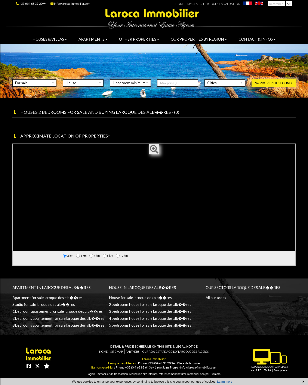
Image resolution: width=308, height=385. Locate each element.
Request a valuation (223, 4)
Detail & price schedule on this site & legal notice (154, 346)
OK (289, 3)
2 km (68, 256)
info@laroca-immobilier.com (70, 3)
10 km (122, 256)
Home (179, 4)
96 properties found (273, 89)
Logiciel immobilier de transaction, (108, 374)
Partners (132, 351)
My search (195, 4)
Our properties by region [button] (199, 39)
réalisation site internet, (144, 374)
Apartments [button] (92, 39)
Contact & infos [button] (256, 39)
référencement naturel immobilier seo (182, 374)
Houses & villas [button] (50, 39)
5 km (108, 256)
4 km (94, 256)
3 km (81, 256)
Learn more (224, 381)
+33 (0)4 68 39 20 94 (31, 3)
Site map (116, 351)
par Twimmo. (213, 374)
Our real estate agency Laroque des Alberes (175, 351)
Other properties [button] (139, 39)
